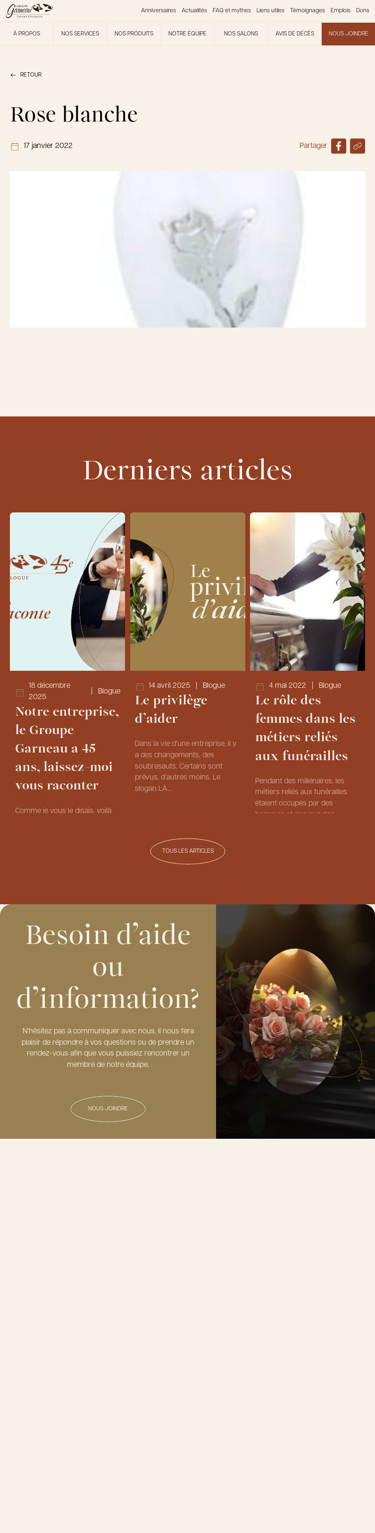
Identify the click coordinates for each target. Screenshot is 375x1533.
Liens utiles (270, 11)
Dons (362, 11)
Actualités (194, 11)
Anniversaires (158, 11)
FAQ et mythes (232, 11)
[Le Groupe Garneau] (29, 11)
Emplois (340, 11)
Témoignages (307, 11)
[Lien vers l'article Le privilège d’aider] (187, 662)
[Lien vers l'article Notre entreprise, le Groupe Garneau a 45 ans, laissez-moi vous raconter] (67, 662)
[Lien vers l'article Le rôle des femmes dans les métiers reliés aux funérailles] (307, 662)
